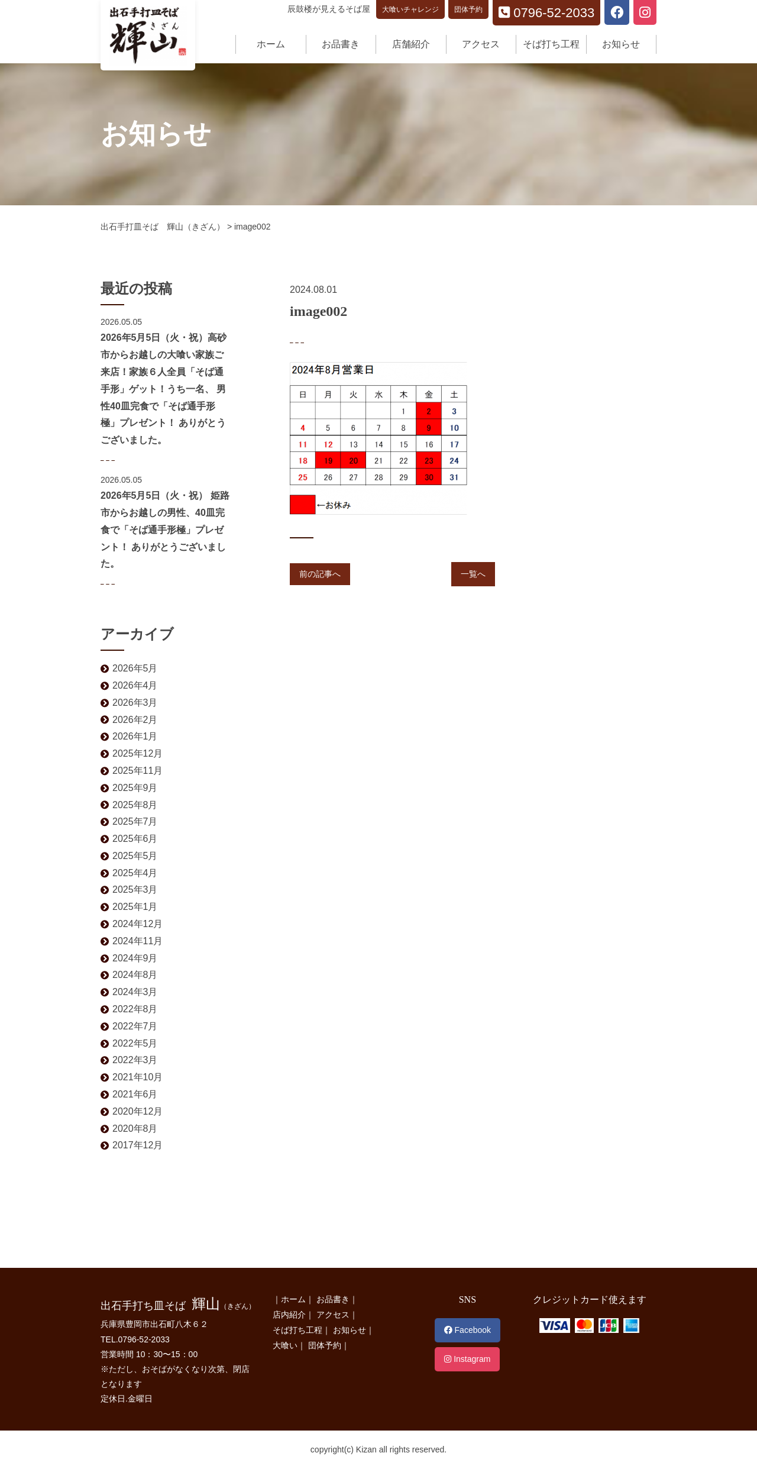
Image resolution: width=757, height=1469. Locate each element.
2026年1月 (135, 736)
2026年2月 (135, 720)
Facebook (467, 1330)
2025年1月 (135, 907)
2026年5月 (135, 668)
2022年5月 (135, 1043)
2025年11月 (137, 771)
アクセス (481, 44)
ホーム (271, 44)
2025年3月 (135, 889)
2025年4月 (135, 873)
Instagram (467, 1359)
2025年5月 (135, 856)
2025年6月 (135, 839)
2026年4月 (135, 685)
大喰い (285, 1345)
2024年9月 (135, 958)
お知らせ (621, 44)
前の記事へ (320, 574)
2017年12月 (137, 1145)
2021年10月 (137, 1077)
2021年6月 (135, 1094)
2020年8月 (135, 1128)
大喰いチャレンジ (410, 9)
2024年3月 (135, 992)
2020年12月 (137, 1111)
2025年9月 (135, 788)
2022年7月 (135, 1026)
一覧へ (473, 574)
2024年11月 (137, 941)
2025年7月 (135, 821)
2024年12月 (137, 924)
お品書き (341, 44)
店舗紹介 (411, 44)
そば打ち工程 (551, 44)
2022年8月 (135, 1009)
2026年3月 (135, 703)
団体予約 (468, 9)
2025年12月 (137, 753)
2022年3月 (135, 1060)
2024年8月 (135, 975)
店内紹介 (289, 1314)
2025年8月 (135, 805)
